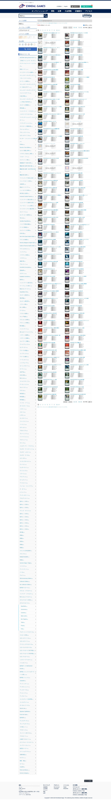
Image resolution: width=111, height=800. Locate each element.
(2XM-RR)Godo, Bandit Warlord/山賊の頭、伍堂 (51, 335)
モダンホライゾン (25, 641)
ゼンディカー (24, 347)
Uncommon (24, 609)
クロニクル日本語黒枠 (26, 550)
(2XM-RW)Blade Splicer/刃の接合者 (76, 180)
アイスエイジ (24, 483)
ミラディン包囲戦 (25, 335)
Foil (22, 628)
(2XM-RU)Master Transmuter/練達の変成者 (77, 246)
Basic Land (24, 615)
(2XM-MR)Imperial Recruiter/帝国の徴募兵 (50, 69)
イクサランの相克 (25, 255)
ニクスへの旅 (24, 304)
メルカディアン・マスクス (27, 446)
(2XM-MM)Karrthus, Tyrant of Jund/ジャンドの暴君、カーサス (54, 106)
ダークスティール (25, 406)
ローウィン (23, 369)
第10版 (22, 532)
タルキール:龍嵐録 (25, 105)
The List (22, 218)
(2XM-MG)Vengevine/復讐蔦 (75, 84)
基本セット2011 (24, 526)
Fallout (22, 144)
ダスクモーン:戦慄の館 (26, 126)
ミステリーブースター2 (26, 114)
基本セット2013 (24, 519)
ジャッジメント (24, 421)
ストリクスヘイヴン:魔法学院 (28, 208)
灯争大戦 (23, 233)
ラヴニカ (23, 390)
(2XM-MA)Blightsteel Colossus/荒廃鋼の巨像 (51, 128)
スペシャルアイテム (25, 751)
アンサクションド (25, 686)
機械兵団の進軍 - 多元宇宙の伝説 (28, 170)
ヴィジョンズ (24, 470)
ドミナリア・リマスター (26, 593)
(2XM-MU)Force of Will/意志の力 (76, 47)
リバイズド (23, 566)
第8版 (22, 538)
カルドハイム (24, 211)
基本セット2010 (24, 529)
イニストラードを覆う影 (26, 282)
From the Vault (24, 714)
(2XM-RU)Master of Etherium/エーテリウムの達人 (52, 246)
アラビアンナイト (24, 498)
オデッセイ (23, 427)
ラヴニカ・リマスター (26, 590)
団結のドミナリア (25, 187)
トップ (40, 20)
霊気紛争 (23, 270)
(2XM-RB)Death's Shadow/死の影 (49, 276)
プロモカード (24, 736)
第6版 (22, 544)
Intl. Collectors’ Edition (26, 584)
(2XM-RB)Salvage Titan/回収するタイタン (50, 298)
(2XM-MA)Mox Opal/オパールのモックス (77, 143)
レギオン (23, 415)
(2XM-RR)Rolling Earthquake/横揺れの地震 (78, 350)
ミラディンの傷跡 (25, 338)
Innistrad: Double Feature (27, 196)
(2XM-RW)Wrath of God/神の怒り (49, 224)
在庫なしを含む (88, 25)
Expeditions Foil (24, 292)
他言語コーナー (24, 748)
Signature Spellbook (25, 711)
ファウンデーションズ (26, 123)
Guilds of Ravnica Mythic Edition (28, 245)
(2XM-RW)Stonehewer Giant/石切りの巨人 (50, 217)
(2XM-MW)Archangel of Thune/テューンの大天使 (79, 32)
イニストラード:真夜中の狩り (28, 202)
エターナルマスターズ (26, 647)
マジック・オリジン (25, 510)
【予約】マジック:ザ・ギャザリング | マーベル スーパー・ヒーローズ (28, 63)
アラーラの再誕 (24, 350)
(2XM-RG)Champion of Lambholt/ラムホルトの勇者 (79, 364)
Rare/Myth (24, 606)
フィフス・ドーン (25, 402)
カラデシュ (23, 273)
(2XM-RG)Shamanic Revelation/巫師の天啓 (78, 394)
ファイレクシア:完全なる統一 (28, 178)
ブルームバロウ (24, 129)
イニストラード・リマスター (27, 111)
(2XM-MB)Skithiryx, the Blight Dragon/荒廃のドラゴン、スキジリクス (82, 62)
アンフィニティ (24, 683)
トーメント (23, 424)
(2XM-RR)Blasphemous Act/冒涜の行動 (77, 313)
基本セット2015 (24, 513)
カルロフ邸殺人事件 (25, 150)
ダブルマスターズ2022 (26, 600)
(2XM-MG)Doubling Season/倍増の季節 (50, 84)
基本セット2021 (24, 501)
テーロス (23, 310)
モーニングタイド (25, 365)
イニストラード (24, 329)
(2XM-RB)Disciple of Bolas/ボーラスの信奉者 (78, 276)
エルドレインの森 (25, 159)
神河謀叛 (23, 396)
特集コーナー (24, 69)
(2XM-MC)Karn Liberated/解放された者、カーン (51, 32)
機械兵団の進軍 (24, 174)
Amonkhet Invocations (25, 267)
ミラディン (23, 409)
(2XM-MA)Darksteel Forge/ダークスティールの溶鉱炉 (52, 136)
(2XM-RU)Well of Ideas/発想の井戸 (76, 261)
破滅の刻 (23, 261)
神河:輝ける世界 (24, 193)
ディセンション (24, 384)
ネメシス (23, 442)
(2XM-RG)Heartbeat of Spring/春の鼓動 (77, 379)
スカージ (23, 412)
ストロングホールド (25, 461)
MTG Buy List (76, 787)
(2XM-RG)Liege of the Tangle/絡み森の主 (50, 386)
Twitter (65, 787)
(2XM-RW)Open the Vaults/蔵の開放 (76, 202)
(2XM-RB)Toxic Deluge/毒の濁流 (76, 305)
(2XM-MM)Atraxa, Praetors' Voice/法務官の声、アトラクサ (53, 91)
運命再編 (23, 298)
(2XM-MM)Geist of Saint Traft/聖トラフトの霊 (51, 99)
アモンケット (24, 264)
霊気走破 (23, 108)
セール (22, 763)
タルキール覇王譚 (25, 301)
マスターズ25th (24, 635)
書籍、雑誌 (23, 760)
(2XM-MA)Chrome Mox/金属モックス (76, 128)
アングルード (23, 696)
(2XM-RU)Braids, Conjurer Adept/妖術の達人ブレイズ (79, 224)
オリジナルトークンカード (26, 742)
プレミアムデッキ (25, 723)
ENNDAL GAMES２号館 (79, 791)
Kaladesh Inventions (25, 276)
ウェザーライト (24, 467)
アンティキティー (25, 495)
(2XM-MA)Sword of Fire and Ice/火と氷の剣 (51, 158)
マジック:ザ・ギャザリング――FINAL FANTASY (26, 100)
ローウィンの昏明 (25, 81)
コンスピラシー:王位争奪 (26, 699)
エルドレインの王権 (25, 230)
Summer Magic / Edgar (26, 563)
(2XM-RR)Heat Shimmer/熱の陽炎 (49, 342)
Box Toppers (24, 619)
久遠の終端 (23, 96)
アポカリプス (24, 430)
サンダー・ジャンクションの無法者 (28, 140)
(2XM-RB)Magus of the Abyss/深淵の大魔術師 (78, 283)
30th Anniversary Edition (26, 578)
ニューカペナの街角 (25, 190)
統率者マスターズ (25, 587)
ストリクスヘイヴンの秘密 (27, 72)
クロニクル (23, 553)
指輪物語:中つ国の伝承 (26, 162)
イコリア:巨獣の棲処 (25, 224)
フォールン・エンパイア (26, 486)
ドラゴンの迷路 (24, 313)
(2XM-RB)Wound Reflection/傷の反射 (50, 313)
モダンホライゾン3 (25, 135)
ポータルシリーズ (25, 705)
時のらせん (23, 378)
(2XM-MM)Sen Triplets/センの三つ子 (49, 121)
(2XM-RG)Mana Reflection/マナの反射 (77, 386)
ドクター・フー (24, 156)
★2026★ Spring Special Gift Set (28, 57)
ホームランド (24, 479)
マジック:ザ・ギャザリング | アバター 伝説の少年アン (28, 86)
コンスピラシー (24, 702)
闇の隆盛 (23, 325)
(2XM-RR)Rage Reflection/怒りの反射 (50, 350)
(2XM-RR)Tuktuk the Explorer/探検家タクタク (51, 357)
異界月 (22, 279)
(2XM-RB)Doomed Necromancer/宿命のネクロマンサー (53, 283)
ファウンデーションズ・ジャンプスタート (28, 119)
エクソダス (23, 458)
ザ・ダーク (23, 489)
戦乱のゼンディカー (25, 288)
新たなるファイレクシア (26, 332)
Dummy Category (24, 773)
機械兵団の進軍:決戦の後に (27, 166)
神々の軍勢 (23, 307)
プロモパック (24, 730)
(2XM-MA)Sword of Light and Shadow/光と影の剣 (79, 158)
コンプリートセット (25, 745)
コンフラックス (24, 353)
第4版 (22, 560)
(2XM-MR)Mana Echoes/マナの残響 (76, 69)
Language (56, 788)
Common (23, 612)
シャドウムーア (24, 362)
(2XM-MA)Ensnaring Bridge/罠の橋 (76, 136)
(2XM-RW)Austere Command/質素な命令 (50, 180)
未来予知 (23, 372)
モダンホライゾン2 (25, 638)
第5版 (22, 547)
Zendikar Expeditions (25, 221)
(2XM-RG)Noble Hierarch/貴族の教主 (49, 394)
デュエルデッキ (24, 720)
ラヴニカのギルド (25, 248)
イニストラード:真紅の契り (27, 199)
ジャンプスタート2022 (26, 181)
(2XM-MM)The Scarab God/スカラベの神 (77, 114)
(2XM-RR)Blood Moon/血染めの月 (49, 320)
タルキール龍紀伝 (25, 295)
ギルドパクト (24, 387)
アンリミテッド (24, 569)
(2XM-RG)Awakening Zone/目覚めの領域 (77, 357)
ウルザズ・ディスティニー (27, 449)
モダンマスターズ (25, 656)
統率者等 (23, 717)
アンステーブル (24, 689)
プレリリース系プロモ (26, 733)
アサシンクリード (25, 132)
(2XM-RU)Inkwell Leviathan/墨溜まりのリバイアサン (79, 239)
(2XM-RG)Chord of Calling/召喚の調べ (50, 372)
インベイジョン (24, 436)
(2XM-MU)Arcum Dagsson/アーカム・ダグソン (51, 47)
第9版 (22, 535)
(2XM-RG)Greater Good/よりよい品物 (50, 379)
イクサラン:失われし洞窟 (27, 153)
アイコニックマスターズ (26, 644)
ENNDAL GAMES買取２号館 (80, 794)
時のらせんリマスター (26, 596)
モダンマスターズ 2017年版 (27, 650)
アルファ (23, 575)
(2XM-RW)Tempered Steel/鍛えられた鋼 (77, 217)
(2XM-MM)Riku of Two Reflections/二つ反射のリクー (52, 114)
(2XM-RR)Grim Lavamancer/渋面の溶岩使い (78, 335)
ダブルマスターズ (25, 603)
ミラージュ (23, 473)
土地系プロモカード (25, 739)
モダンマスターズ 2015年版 (27, 653)
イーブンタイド (24, 359)
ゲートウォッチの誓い (26, 285)
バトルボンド (24, 662)
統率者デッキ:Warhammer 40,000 (26, 667)
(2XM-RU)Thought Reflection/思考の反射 (50, 261)
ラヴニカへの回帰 (25, 319)
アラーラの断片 (24, 356)
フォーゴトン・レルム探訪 (27, 205)
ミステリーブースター (26, 659)
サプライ (23, 757)
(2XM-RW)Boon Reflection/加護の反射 (50, 187)
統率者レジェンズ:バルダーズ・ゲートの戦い (28, 673)
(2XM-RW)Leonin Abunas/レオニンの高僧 (50, 202)
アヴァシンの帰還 (25, 322)
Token (23, 622)
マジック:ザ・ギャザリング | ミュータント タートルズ (28, 77)
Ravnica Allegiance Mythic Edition (28, 242)
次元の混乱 (23, 375)
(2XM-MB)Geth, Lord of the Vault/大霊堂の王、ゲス (52, 62)
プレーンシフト (24, 433)
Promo (23, 625)
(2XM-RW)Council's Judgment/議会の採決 (77, 187)
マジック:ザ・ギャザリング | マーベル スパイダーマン (28, 92)
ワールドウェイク (25, 344)
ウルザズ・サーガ (25, 455)
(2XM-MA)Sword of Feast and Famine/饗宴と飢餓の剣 (79, 150)
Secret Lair (23, 708)
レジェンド (23, 492)
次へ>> (58, 30)
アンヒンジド (24, 693)
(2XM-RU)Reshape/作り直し (75, 254)
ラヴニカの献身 (24, 239)
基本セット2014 (24, 516)
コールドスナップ (25, 381)
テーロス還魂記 (24, 227)
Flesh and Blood (25, 770)
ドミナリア (23, 251)
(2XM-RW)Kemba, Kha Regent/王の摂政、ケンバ (78, 195)
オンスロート (24, 418)
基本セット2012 (24, 523)
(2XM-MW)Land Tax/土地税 (75, 40)
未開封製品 (23, 754)
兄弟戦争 (23, 184)
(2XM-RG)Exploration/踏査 (75, 372)
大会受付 (22, 767)
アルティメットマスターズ (27, 632)
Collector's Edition (25, 581)
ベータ (22, 572)
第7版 (22, 541)
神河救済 (23, 393)
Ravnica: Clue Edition (26, 147)
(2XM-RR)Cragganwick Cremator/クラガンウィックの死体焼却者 (81, 320)
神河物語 (23, 399)
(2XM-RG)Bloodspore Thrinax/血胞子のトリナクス (52, 364)
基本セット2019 (24, 507)
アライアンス (24, 476)
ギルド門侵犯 (24, 316)
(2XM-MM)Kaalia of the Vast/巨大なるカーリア (78, 99)
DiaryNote (65, 788)
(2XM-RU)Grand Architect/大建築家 (49, 239)
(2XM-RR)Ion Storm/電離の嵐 (75, 342)
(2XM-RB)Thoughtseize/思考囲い (49, 305)
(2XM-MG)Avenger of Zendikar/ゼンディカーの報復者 (79, 77)
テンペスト (23, 464)
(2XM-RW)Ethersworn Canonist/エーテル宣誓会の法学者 (53, 195)
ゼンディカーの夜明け (26, 215)
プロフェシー (24, 439)
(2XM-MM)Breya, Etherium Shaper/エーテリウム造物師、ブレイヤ (82, 91)
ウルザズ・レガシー (25, 452)
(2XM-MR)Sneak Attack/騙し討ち (49, 77)
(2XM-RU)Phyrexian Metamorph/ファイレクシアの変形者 (53, 254)
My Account (56, 787)
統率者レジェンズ (25, 677)
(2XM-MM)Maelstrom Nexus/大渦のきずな (77, 106)
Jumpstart (23, 680)
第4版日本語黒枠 (24, 556)
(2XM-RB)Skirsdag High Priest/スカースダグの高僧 (79, 298)
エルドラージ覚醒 (25, 341)
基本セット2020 (24, 504)
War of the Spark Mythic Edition (28, 236)
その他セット (24, 726)
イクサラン (23, 258)
